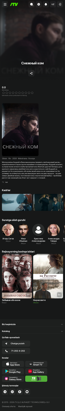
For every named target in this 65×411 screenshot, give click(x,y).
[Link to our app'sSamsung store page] (13, 379)
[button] (53, 4)
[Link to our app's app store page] (13, 364)
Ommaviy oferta (8, 406)
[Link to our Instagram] (12, 392)
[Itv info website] (36, 379)
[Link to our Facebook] (20, 392)
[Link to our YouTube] (27, 392)
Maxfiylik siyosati (25, 406)
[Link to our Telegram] (5, 392)
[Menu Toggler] (5, 4)
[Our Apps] (36, 364)
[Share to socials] (31, 73)
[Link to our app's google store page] (13, 371)
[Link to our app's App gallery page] (36, 371)
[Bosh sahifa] (14, 4)
